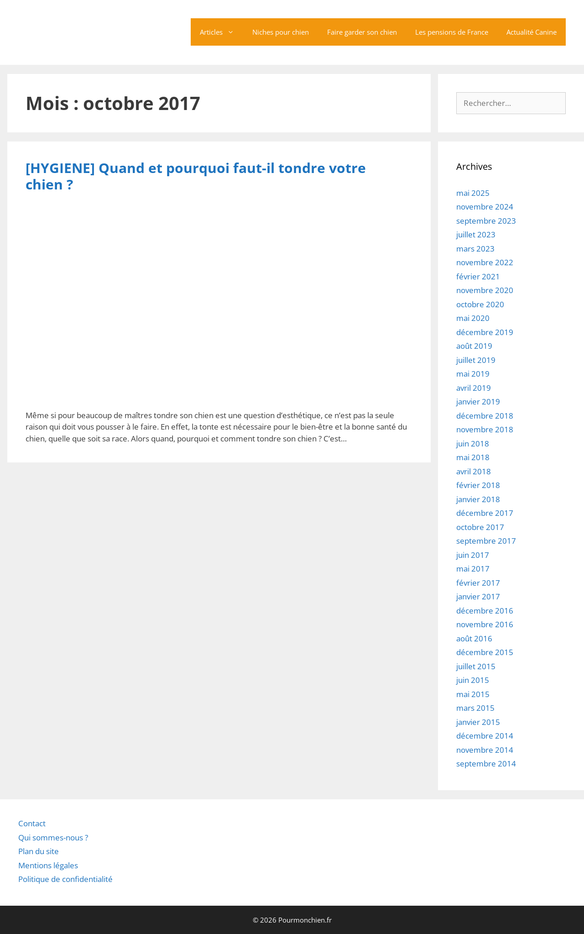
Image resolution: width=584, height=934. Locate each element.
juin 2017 (472, 555)
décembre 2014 (484, 735)
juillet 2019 (475, 360)
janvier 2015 (478, 722)
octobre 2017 (480, 527)
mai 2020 (473, 318)
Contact (32, 823)
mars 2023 (475, 248)
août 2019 (474, 346)
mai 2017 (473, 568)
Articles (221, 32)
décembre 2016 (484, 610)
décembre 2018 (484, 415)
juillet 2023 (475, 234)
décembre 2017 (484, 513)
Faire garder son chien (362, 32)
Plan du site (38, 851)
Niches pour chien (280, 32)
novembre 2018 (484, 429)
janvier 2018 (478, 499)
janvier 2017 (478, 596)
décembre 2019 (484, 332)
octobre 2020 (480, 304)
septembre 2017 (486, 540)
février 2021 (478, 276)
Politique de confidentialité (65, 879)
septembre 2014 (486, 763)
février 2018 (478, 485)
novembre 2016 (484, 624)
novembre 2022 (484, 262)
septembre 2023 (486, 220)
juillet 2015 (475, 666)
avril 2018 (473, 471)
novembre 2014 (484, 750)
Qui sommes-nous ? (53, 837)
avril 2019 (473, 388)
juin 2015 (472, 680)
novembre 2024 (484, 206)
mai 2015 (473, 694)
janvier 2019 (478, 401)
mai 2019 (473, 373)
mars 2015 (475, 708)
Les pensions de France (451, 32)
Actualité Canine (531, 32)
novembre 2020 (484, 290)
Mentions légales (48, 865)
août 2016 (474, 638)
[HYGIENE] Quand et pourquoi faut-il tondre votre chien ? (196, 176)
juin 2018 (472, 443)
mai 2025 (473, 193)
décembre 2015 (484, 652)
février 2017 (478, 582)
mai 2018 (473, 457)
